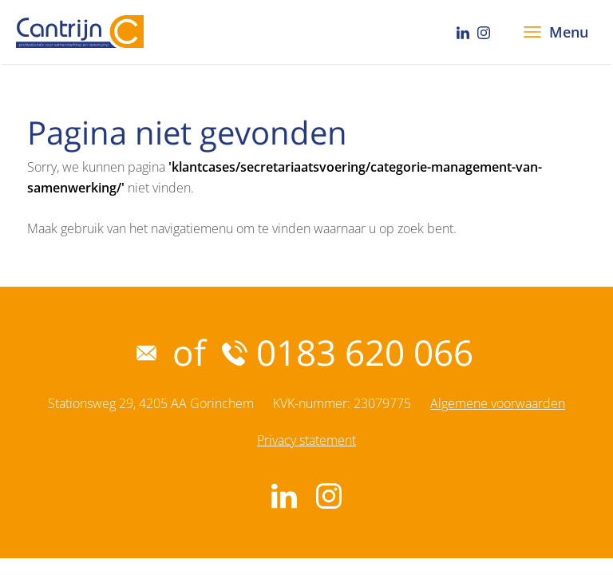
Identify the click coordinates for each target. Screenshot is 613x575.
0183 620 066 (347, 352)
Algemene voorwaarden (497, 403)
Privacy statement (306, 440)
